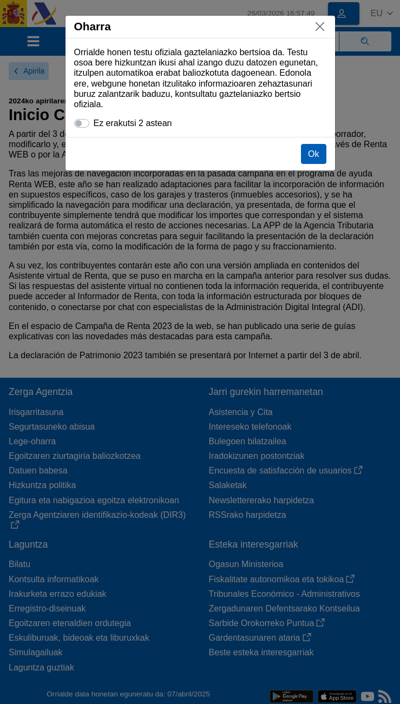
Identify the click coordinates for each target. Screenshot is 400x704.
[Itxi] (320, 26)
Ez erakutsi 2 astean (133, 123)
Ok (313, 154)
